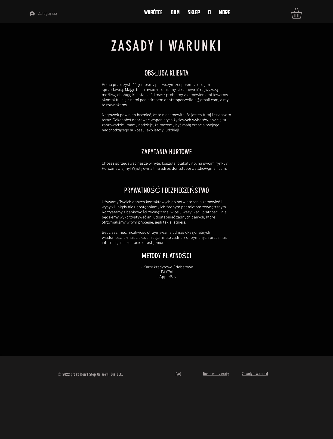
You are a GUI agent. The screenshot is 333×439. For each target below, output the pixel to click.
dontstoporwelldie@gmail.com (191, 100)
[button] (303, 13)
